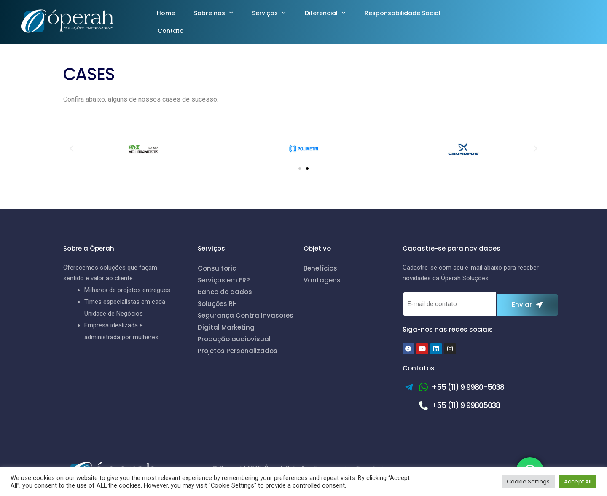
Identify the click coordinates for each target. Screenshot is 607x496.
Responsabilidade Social (402, 13)
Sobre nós (213, 13)
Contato (171, 31)
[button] (71, 149)
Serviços (269, 13)
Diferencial (325, 13)
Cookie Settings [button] (528, 481)
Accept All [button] (577, 481)
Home (166, 13)
